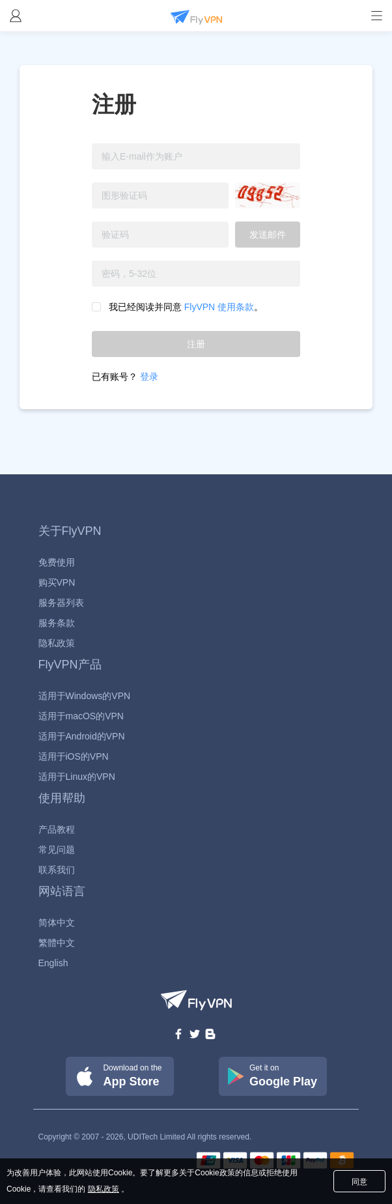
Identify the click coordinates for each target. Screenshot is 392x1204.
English (53, 963)
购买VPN (57, 582)
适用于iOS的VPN (73, 756)
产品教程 (56, 829)
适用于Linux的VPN (76, 776)
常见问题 (56, 849)
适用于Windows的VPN (84, 696)
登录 (149, 376)
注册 (196, 344)
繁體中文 (56, 943)
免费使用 (56, 562)
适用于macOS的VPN (81, 716)
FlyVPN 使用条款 (218, 307)
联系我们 (56, 870)
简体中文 (56, 922)
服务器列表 (61, 602)
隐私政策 (56, 643)
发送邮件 (267, 234)
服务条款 (56, 623)
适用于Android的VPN (81, 736)
